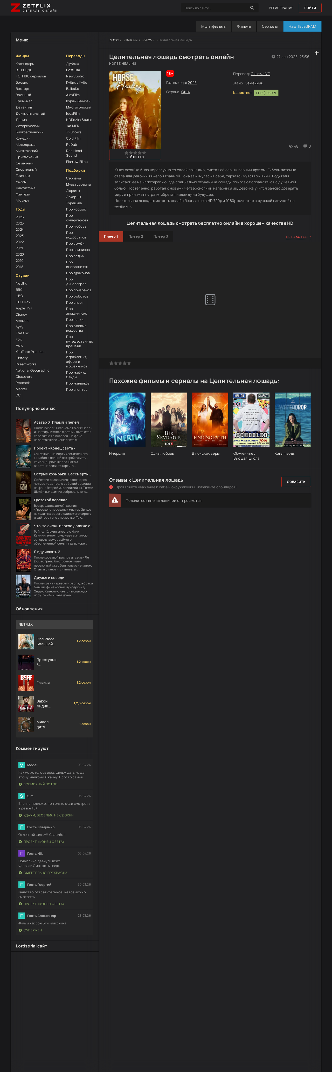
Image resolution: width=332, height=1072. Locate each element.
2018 (19, 266)
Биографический (29, 132)
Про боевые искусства (76, 328)
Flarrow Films (77, 161)
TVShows (73, 132)
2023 (20, 235)
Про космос (76, 209)
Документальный (30, 113)
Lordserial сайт (31, 946)
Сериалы (270, 26)
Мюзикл (22, 200)
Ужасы (21, 181)
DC (18, 395)
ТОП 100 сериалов (31, 76)
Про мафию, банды (76, 374)
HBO (19, 295)
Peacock (23, 382)
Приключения (27, 157)
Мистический (27, 150)
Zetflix (114, 40)
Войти (310, 8)
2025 (20, 223)
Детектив (24, 107)
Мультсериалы (78, 184)
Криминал (24, 101)
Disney (21, 314)
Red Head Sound (74, 153)
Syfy (19, 326)
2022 (20, 242)
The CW (22, 333)
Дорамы (73, 190)
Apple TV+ (24, 308)
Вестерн (23, 88)
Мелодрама (26, 144)
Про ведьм (75, 255)
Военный (23, 94)
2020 (20, 254)
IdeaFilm (73, 113)
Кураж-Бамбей (78, 101)
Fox (19, 339)
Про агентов (76, 389)
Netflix (21, 283)
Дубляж (72, 63)
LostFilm (73, 70)
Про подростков (76, 235)
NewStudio (75, 76)
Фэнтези (23, 194)
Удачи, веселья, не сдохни (46, 815)
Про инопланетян (77, 264)
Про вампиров (78, 249)
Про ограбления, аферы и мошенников (76, 359)
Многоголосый (78, 107)
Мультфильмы (213, 26)
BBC (19, 289)
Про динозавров (76, 281)
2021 (19, 248)
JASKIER (72, 126)
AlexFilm (73, 94)
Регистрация (281, 8)
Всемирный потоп (38, 784)
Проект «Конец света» (42, 841)
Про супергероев (77, 217)
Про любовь (76, 226)
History (22, 358)
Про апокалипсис (76, 311)
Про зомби (75, 243)
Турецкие (74, 203)
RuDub (71, 144)
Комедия (23, 138)
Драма (21, 119)
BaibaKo (72, 88)
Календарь (25, 63)
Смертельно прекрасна (43, 873)
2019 (19, 260)
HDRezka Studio (79, 119)
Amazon (22, 320)
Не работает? (298, 237)
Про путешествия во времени (79, 341)
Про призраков (78, 290)
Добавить (296, 482)
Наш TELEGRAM (302, 26)
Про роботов (77, 296)
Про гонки (74, 319)
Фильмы (244, 26)
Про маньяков (77, 383)
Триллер (23, 175)
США (185, 91)
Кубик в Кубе (76, 82)
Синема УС (261, 73)
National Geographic (32, 370)
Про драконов (78, 273)
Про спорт (75, 302)
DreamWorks (26, 364)
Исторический (27, 126)
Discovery (24, 376)
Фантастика (25, 188)
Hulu (19, 345)
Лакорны (73, 196)
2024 (20, 229)
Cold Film (73, 138)
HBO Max (23, 302)
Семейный (24, 163)
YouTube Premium (30, 351)
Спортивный (26, 169)
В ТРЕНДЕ (24, 70)
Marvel (21, 389)
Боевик (22, 82)
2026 (20, 217)
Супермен (30, 930)
